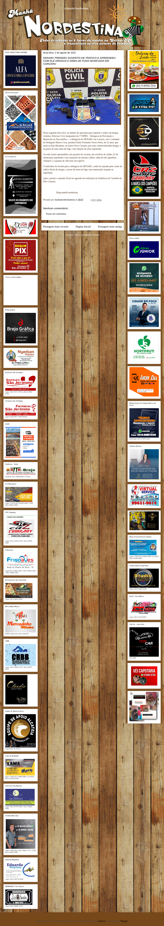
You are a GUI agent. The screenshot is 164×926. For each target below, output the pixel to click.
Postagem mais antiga (110, 226)
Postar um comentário (56, 214)
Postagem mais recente (55, 226)
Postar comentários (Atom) (86, 235)
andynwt (102, 921)
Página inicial (83, 226)
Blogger (124, 921)
